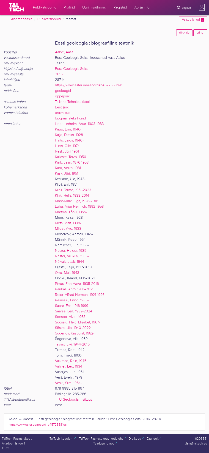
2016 (59, 74)
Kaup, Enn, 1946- (68, 129)
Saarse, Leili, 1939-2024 (73, 311)
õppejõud (62, 96)
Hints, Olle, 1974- (68, 146)
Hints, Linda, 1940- (69, 140)
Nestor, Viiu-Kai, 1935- (72, 256)
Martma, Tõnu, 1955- (71, 212)
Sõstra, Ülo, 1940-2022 (73, 328)
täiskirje (184, 32)
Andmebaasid (22, 19)
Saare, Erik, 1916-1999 (71, 306)
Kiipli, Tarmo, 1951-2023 (73, 190)
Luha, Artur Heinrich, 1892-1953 (79, 206)
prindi (200, 32)
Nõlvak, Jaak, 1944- (70, 262)
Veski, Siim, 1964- (68, 383)
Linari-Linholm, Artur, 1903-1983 (79, 124)
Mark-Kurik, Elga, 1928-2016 (76, 201)
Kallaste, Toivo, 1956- (71, 157)
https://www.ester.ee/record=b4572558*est (88, 85)
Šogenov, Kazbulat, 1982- (74, 333)
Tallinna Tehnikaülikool (72, 102)
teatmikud (62, 113)
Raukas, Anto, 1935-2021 (74, 289)
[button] (202, 7)
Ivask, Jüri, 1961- (67, 151)
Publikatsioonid (49, 19)
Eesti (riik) (62, 107)
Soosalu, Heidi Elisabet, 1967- (77, 322)
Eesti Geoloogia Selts (71, 69)
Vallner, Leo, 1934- (69, 366)
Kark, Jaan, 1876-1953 (72, 162)
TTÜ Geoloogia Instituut (73, 399)
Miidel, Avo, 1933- (68, 228)
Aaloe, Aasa (64, 52)
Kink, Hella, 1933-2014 (72, 195)
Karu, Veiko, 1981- (68, 168)
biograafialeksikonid (70, 118)
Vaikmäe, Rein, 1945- (71, 361)
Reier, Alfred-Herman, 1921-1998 (79, 295)
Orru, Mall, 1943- (67, 273)
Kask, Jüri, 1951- (67, 173)
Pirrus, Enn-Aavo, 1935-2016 (77, 284)
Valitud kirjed (193, 20)
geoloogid (63, 91)
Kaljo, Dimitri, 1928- (69, 135)
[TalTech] (16, 7)
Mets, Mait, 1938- (68, 223)
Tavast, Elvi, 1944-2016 (72, 344)
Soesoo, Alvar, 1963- (71, 317)
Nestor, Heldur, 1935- (71, 251)
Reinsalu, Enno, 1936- (72, 300)
